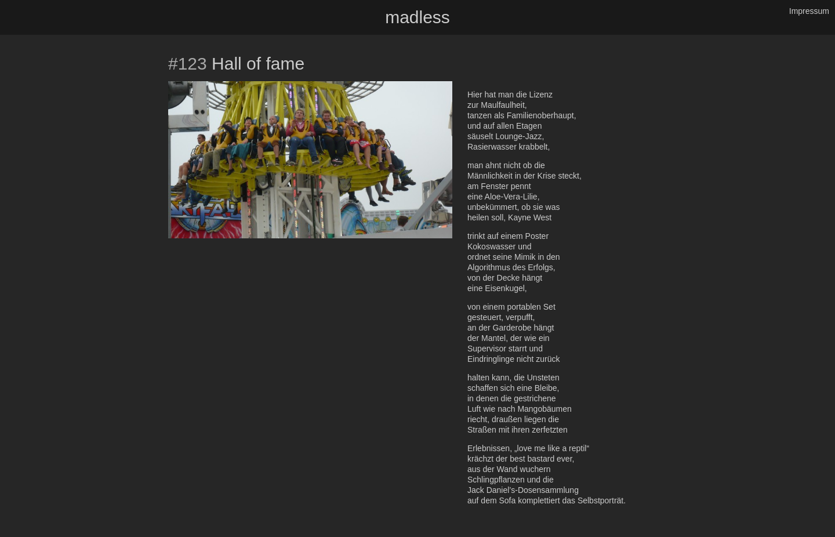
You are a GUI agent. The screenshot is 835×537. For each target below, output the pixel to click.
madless (417, 17)
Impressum (809, 11)
